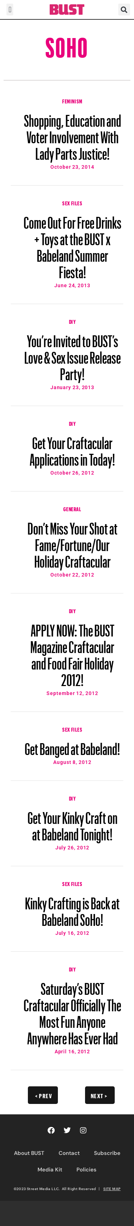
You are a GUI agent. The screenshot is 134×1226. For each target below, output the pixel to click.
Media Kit (50, 1169)
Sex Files (72, 202)
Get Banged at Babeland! (72, 745)
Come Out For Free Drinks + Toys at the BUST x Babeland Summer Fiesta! (72, 244)
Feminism (72, 100)
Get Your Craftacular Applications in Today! (72, 448)
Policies (86, 1169)
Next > (99, 1095)
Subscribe (107, 1153)
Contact (69, 1153)
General (72, 508)
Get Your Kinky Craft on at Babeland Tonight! (73, 823)
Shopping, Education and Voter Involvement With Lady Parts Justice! (72, 134)
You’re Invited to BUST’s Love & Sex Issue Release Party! (72, 354)
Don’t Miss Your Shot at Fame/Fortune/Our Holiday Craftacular (73, 542)
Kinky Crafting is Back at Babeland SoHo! (72, 908)
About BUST (29, 1153)
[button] (9, 9)
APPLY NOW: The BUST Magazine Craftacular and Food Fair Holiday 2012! (72, 652)
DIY (72, 321)
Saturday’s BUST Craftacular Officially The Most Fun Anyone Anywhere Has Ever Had (72, 1010)
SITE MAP (111, 1189)
